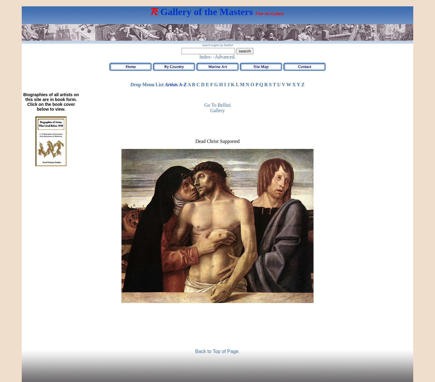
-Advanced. (224, 56)
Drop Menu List (147, 84)
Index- (205, 56)
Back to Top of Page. (217, 351)
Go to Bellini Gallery (217, 108)
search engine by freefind (217, 45)
